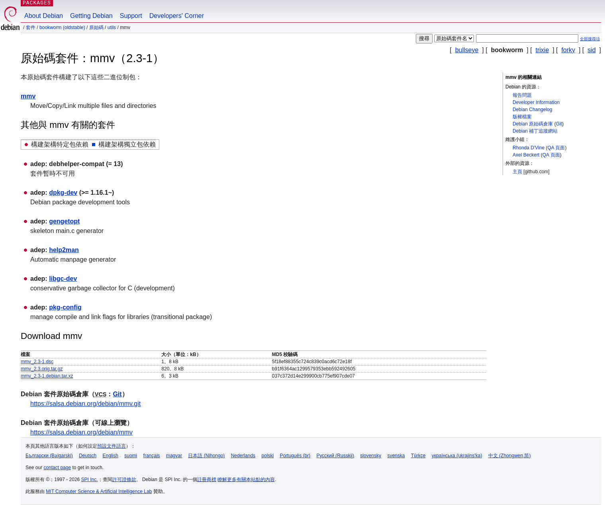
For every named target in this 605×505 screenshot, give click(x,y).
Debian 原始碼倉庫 (533, 124)
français (151, 455)
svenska (396, 455)
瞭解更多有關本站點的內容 (246, 479)
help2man (64, 250)
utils (112, 27)
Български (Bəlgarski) (49, 455)
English (110, 455)
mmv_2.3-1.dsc (37, 361)
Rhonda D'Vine (528, 148)
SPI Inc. (89, 479)
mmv (28, 96)
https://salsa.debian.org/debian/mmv (81, 432)
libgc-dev (63, 278)
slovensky (370, 455)
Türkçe (418, 455)
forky (568, 50)
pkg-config (65, 307)
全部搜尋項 (590, 39)
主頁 (517, 171)
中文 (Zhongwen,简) (509, 455)
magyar (174, 455)
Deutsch (87, 455)
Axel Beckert (526, 155)
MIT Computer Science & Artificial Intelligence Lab (99, 491)
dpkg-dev (63, 192)
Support (131, 15)
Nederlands (243, 455)
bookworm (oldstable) (62, 27)
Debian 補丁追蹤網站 (535, 131)
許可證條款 (124, 479)
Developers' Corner (176, 15)
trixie (542, 50)
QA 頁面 (556, 148)
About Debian (43, 15)
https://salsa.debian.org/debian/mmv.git (85, 403)
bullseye (467, 50)
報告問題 (522, 95)
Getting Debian (91, 15)
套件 (30, 27)
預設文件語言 (111, 446)
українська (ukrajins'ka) (457, 455)
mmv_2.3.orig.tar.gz (42, 369)
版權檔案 (522, 116)
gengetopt (64, 221)
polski (267, 455)
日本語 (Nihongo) (206, 455)
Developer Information (536, 102)
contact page (57, 467)
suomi (130, 455)
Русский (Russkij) (335, 455)
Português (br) (295, 455)
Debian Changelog (532, 109)
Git (559, 124)
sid (591, 50)
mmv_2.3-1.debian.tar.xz (47, 376)
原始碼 (96, 27)
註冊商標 (206, 479)
